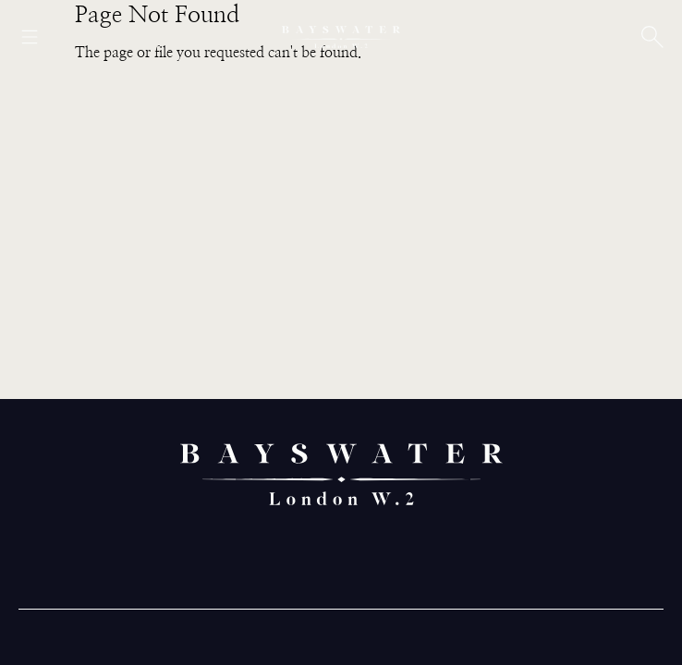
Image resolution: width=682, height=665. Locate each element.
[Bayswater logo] (341, 37)
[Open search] (652, 37)
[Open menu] (29, 37)
